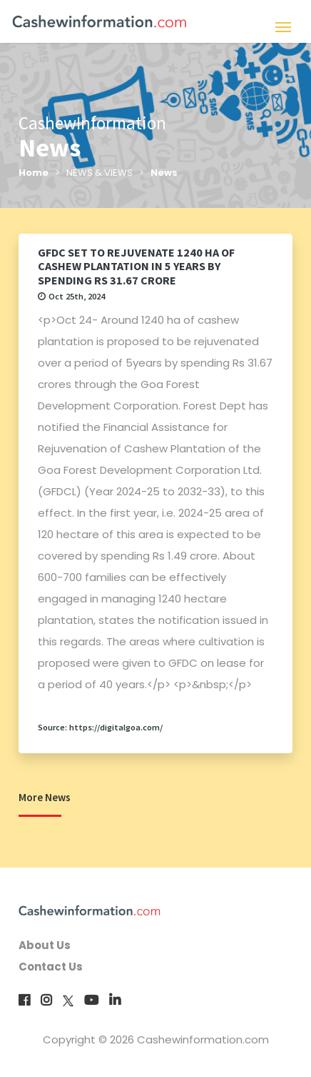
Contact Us (51, 966)
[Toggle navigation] (282, 25)
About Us (45, 945)
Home (34, 172)
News (164, 172)
